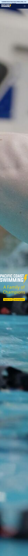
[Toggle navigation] (25, 6)
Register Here (8, 299)
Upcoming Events (19, 299)
